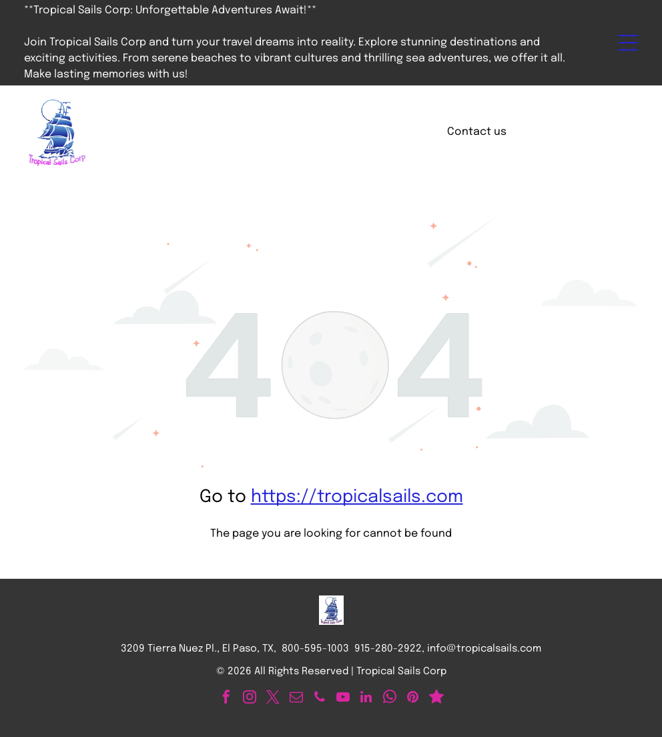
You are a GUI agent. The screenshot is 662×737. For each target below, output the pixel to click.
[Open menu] (628, 43)
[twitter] (273, 698)
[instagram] (250, 698)
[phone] (320, 698)
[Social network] (436, 698)
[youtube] (343, 698)
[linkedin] (366, 698)
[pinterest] (413, 698)
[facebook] (226, 698)
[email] (296, 698)
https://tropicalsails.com (357, 497)
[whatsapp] (390, 698)
